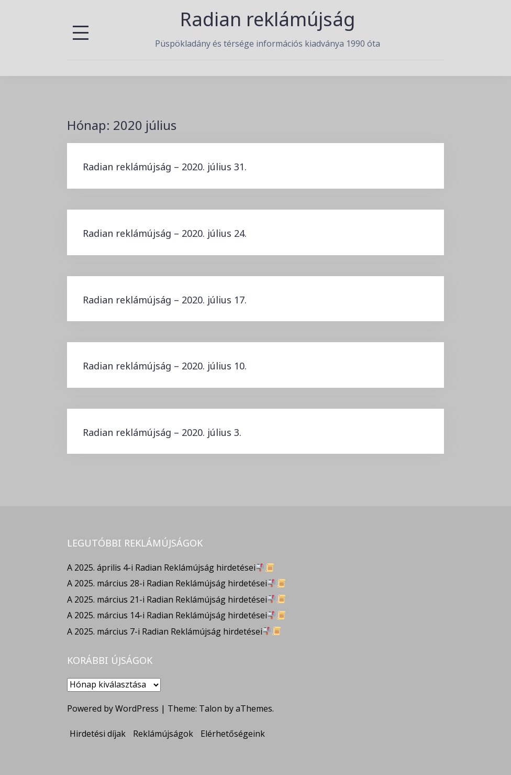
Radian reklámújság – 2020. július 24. (165, 233)
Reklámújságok (163, 733)
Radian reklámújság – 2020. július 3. (162, 432)
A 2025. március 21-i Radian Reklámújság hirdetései (176, 599)
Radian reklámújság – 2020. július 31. (165, 166)
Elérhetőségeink (233, 733)
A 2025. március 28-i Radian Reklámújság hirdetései (176, 583)
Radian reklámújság (267, 19)
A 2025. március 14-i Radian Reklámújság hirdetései (176, 615)
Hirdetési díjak (98, 733)
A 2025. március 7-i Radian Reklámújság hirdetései (174, 631)
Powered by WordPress (113, 708)
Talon (210, 708)
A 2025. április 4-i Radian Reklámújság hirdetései (170, 567)
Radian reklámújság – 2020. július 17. (165, 299)
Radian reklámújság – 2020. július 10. (165, 365)
